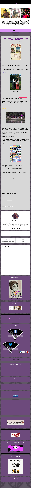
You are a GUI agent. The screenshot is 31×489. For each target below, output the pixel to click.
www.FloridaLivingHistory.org (7, 100)
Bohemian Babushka (15, 360)
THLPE (13, 204)
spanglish (3, 204)
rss (16, 3)
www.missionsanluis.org (23, 97)
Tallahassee (10, 204)
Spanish (6, 204)
